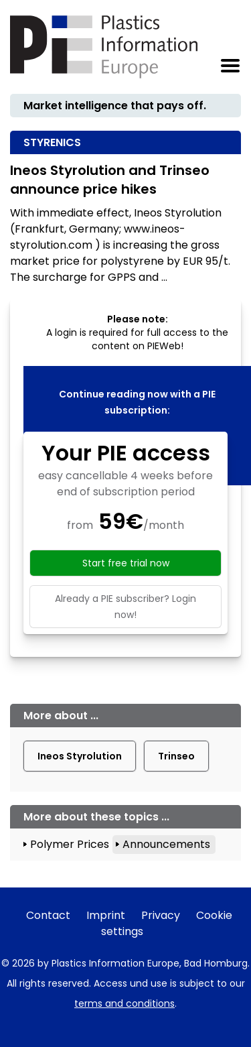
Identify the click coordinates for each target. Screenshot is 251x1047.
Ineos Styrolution (79, 756)
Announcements (166, 844)
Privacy (160, 915)
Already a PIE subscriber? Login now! (125, 606)
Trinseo (176, 756)
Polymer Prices (69, 844)
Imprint (105, 915)
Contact (48, 915)
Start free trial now (125, 563)
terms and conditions (124, 1003)
